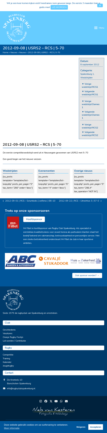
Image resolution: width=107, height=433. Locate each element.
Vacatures (7, 333)
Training (6, 358)
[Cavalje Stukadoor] (53, 261)
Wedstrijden (86, 77)
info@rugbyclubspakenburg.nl (21, 388)
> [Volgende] (100, 261)
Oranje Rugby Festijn (13, 337)
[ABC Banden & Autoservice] (21, 261)
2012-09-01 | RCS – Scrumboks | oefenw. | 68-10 (29, 201)
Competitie (8, 354)
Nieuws (13, 52)
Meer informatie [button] (12, 428)
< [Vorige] (7, 261)
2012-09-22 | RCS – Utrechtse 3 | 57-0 (80, 201)
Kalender (7, 362)
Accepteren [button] (95, 427)
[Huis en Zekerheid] (86, 261)
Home (5, 52)
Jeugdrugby (8, 365)
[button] (100, 5)
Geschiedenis (9, 329)
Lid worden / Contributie (14, 340)
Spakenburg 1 (87, 74)
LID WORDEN (59, 7)
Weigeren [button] (81, 427)
